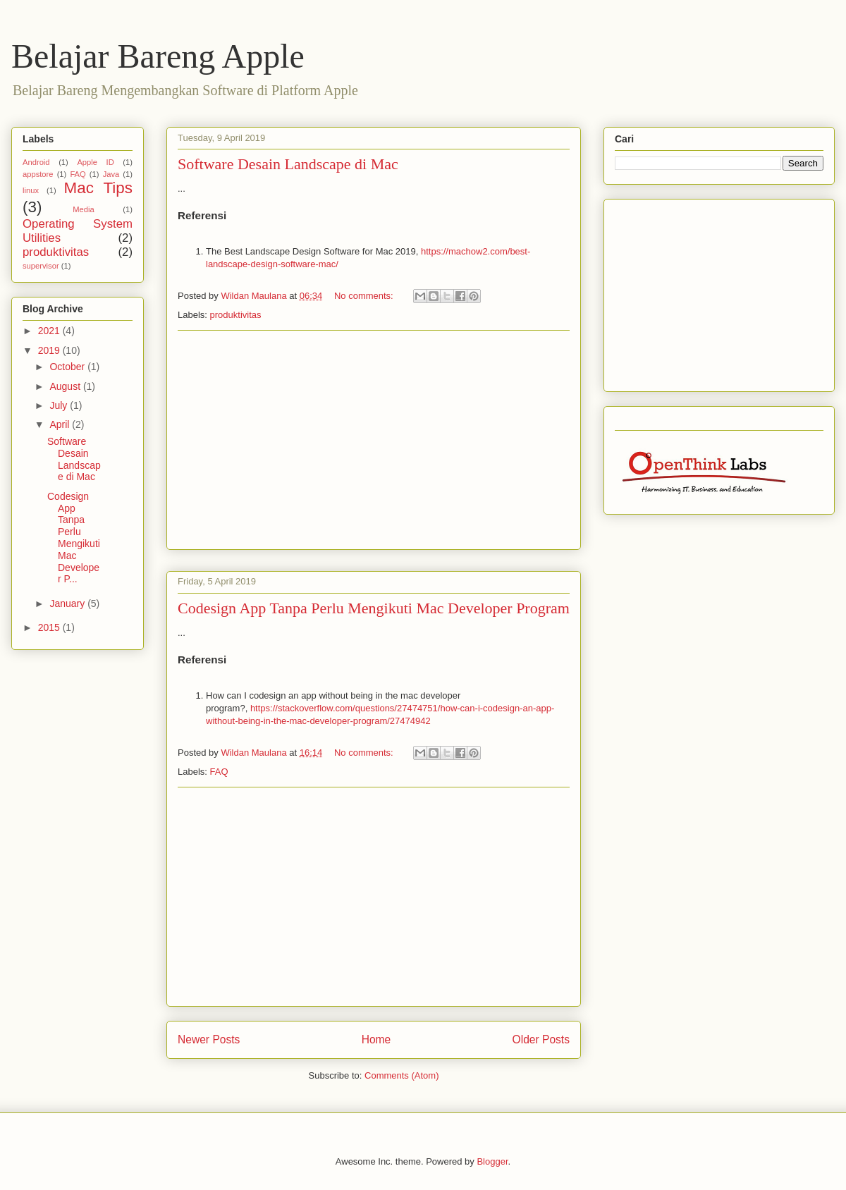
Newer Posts (209, 1039)
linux (31, 190)
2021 (50, 330)
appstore (38, 174)
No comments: (365, 295)
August (65, 386)
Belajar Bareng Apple (158, 56)
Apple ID (95, 162)
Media (83, 209)
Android (36, 162)
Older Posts (541, 1039)
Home (376, 1039)
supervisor (41, 266)
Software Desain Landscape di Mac (288, 164)
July (59, 405)
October (68, 366)
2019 (50, 350)
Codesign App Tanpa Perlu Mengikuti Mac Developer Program (374, 608)
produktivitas (236, 314)
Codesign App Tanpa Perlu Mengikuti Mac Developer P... (73, 538)
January (68, 603)
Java (111, 174)
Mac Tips (98, 188)
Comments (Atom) (401, 1075)
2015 (50, 627)
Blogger (492, 1161)
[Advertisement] (374, 440)
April (60, 424)
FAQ (219, 771)
